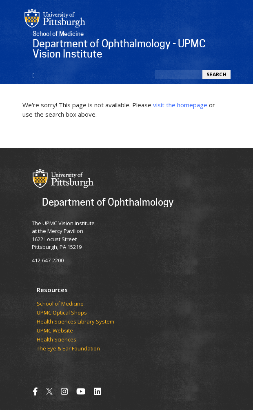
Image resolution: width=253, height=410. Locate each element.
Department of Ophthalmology (107, 201)
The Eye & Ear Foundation (68, 349)
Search (216, 74)
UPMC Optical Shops (62, 313)
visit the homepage (180, 105)
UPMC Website (55, 331)
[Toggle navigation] (34, 74)
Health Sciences (56, 340)
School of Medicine (60, 304)
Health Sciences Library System (75, 322)
